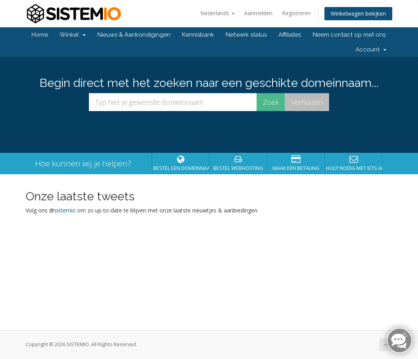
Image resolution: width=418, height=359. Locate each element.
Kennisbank (198, 34)
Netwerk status (246, 34)
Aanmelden (258, 13)
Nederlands (217, 13)
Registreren (296, 13)
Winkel (73, 34)
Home (40, 34)
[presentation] (209, 132)
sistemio (65, 210)
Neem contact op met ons (349, 34)
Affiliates (289, 34)
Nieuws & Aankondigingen (133, 34)
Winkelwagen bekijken (358, 13)
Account (371, 49)
